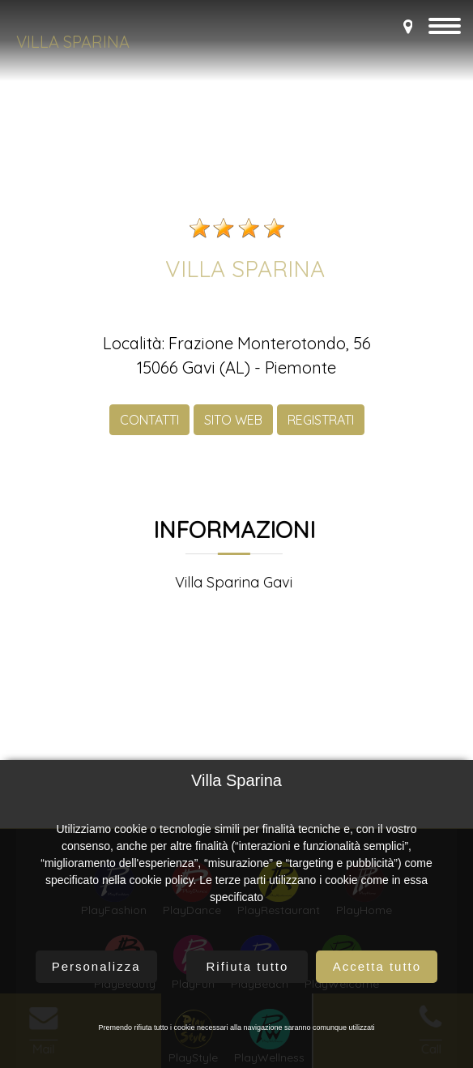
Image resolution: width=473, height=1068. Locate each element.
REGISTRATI (321, 432)
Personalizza (96, 966)
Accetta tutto (377, 966)
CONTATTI (149, 432)
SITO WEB (233, 432)
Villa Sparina (73, 42)
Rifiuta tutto (247, 966)
